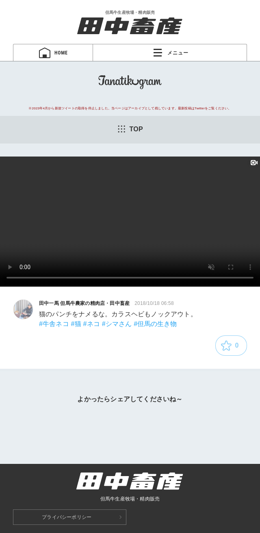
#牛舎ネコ (54, 323)
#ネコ (91, 323)
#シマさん (117, 323)
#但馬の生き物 (155, 323)
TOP (130, 128)
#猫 (76, 323)
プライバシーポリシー (66, 517)
